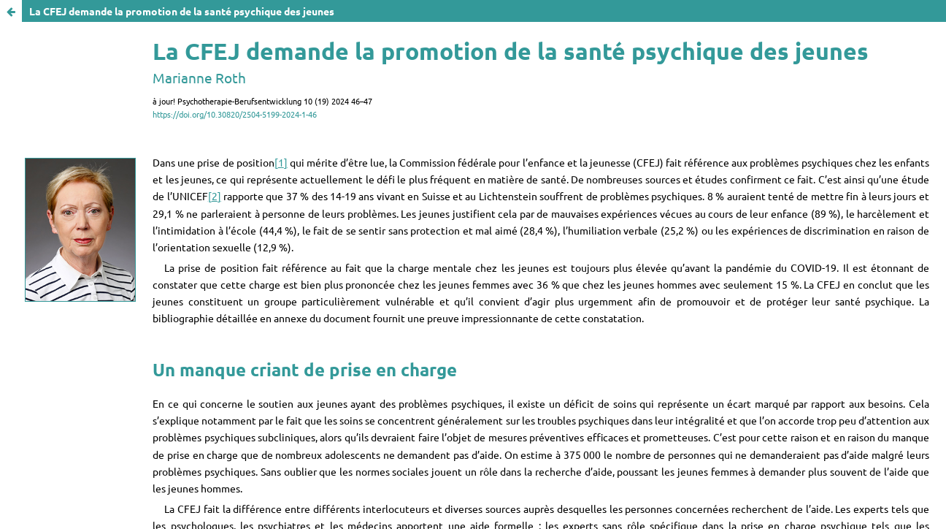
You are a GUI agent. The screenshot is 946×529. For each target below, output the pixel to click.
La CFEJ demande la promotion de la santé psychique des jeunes (181, 11)
